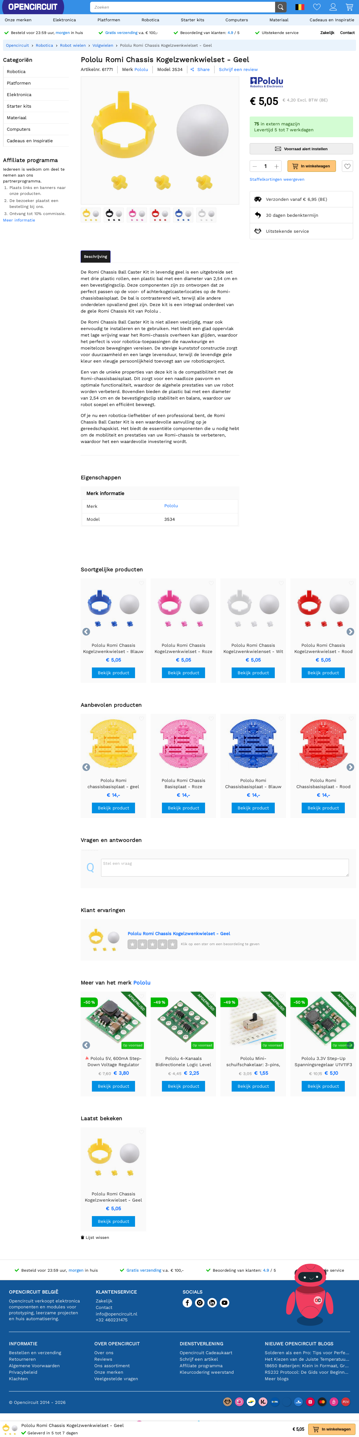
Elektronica (64, 19)
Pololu (164, 505)
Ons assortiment (112, 1365)
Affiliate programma (201, 1365)
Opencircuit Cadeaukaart (206, 1352)
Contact (347, 32)
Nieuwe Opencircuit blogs (299, 1344)
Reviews (103, 1359)
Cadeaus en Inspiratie (332, 19)
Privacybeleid (23, 1372)
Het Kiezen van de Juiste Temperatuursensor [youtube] (307, 1359)
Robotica (150, 19)
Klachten (18, 1378)
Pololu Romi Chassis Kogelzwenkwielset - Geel (179, 933)
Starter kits (192, 19)
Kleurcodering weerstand (207, 1372)
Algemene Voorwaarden (34, 1365)
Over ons (103, 1352)
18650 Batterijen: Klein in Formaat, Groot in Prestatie (307, 1365)
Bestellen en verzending (35, 1352)
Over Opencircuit (117, 1344)
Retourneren (22, 1359)
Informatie (23, 1344)
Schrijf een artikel (199, 1359)
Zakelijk (327, 32)
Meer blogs (277, 1378)
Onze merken (18, 19)
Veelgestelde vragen (116, 1378)
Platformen (109, 19)
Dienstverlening (201, 1344)
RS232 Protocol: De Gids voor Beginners (307, 1372)
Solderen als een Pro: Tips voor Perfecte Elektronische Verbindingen (307, 1352)
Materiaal (278, 19)
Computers (236, 19)
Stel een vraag (117, 863)
